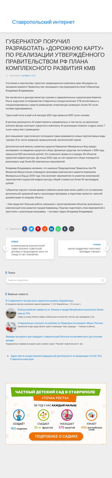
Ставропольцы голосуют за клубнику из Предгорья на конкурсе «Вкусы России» (60, 323)
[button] (24, 228)
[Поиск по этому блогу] (56, 280)
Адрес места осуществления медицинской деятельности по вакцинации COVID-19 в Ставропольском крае (56, 357)
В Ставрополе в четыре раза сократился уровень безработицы (40, 300)
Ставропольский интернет (43, 22)
